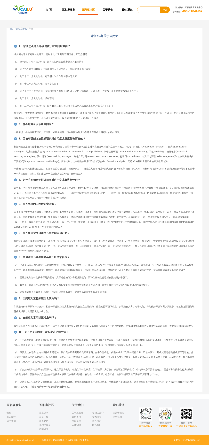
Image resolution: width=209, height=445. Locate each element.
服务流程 (11, 416)
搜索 (165, 9)
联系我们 (96, 425)
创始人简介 (98, 412)
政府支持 (76, 416)
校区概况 (96, 421)
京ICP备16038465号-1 (192, 440)
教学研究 (43, 429)
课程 (9, 412)
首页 (12, 28)
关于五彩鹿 (77, 412)
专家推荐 (96, 416)
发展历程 (76, 421)
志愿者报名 (118, 412)
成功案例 (11, 421)
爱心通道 (127, 9)
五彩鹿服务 (68, 9)
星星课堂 (43, 412)
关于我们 (108, 9)
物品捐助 (117, 416)
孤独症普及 (21, 28)
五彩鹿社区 (88, 9)
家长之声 (43, 421)
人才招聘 (76, 425)
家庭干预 (43, 416)
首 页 (49, 9)
